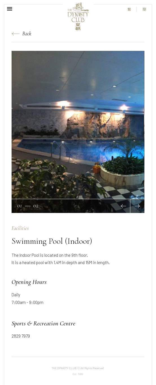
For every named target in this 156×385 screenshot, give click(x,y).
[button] (123, 206)
